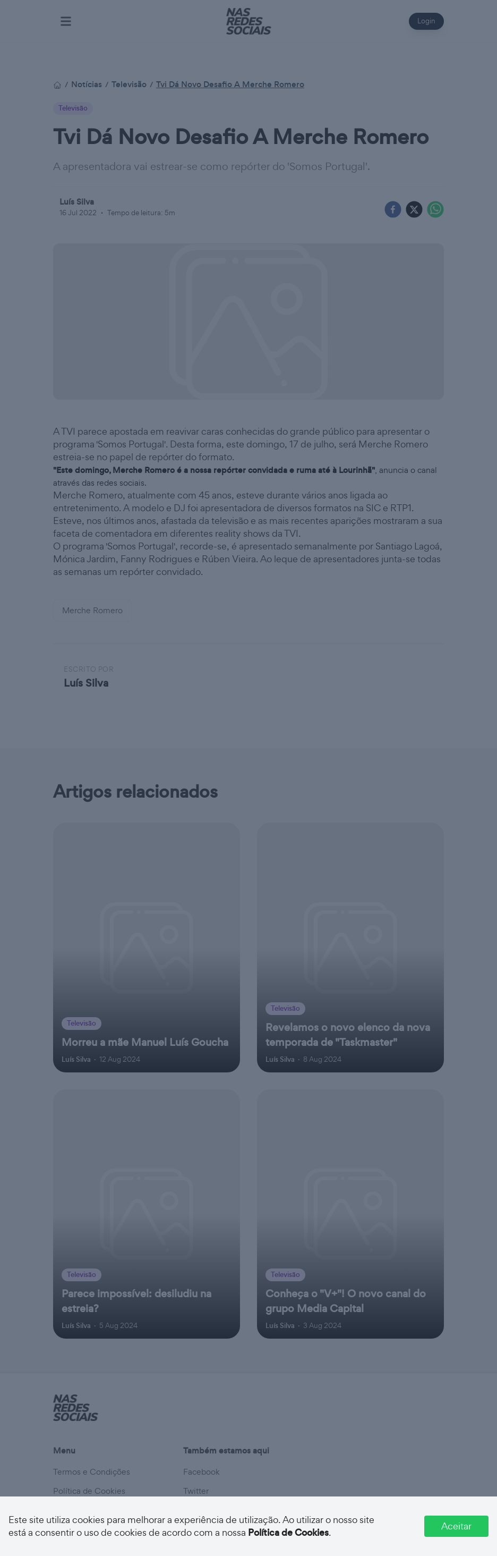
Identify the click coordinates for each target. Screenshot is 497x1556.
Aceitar (456, 1526)
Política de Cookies (288, 1532)
